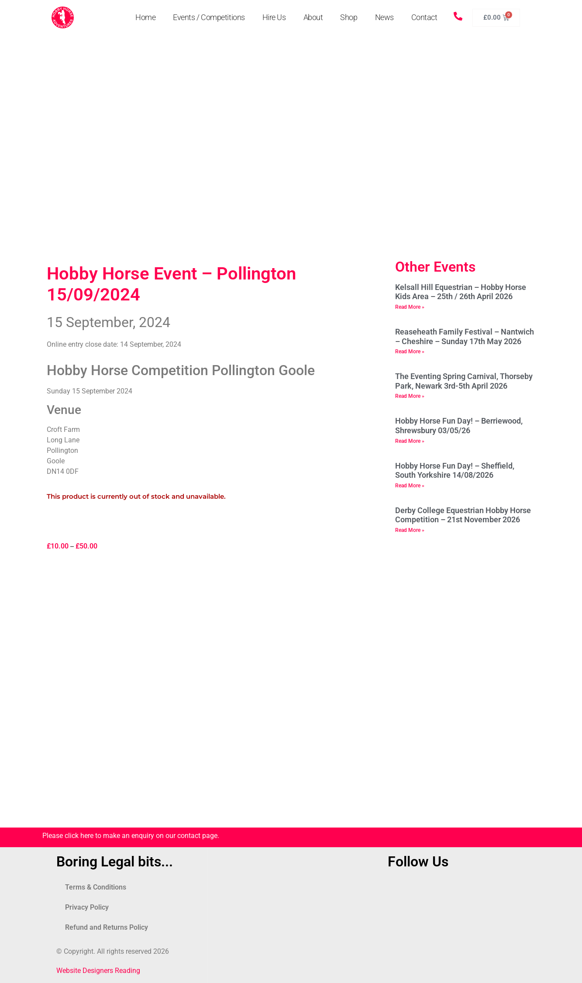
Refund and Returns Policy (106, 927)
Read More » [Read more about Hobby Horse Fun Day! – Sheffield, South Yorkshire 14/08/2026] (409, 486)
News (384, 17)
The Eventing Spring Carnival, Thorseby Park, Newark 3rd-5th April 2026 (464, 381)
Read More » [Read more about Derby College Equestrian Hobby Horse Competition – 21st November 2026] (409, 530)
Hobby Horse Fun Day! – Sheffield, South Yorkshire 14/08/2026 (454, 470)
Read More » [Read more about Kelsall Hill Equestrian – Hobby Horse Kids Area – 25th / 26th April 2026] (409, 307)
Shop (348, 17)
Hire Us (274, 17)
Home (145, 17)
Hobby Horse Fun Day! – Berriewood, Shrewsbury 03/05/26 (459, 425)
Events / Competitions (209, 17)
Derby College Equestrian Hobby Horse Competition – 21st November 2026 (463, 515)
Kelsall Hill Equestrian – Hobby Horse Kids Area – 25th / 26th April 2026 (460, 292)
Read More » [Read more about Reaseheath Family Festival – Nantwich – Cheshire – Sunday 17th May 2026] (409, 351)
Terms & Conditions (95, 887)
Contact (424, 17)
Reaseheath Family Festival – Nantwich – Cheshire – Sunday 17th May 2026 (464, 336)
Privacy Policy (87, 907)
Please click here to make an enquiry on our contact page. (130, 835)
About (313, 17)
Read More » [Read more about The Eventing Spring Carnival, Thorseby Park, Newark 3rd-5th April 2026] (409, 396)
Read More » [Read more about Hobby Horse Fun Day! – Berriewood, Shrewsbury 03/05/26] (409, 441)
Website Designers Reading (98, 970)
